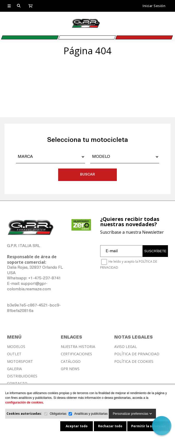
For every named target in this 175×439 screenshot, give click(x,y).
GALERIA (14, 368)
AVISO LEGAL (125, 346)
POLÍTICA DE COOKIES (133, 361)
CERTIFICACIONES (76, 354)
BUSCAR (87, 175)
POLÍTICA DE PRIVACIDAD (136, 354)
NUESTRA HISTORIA (78, 346)
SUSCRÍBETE (155, 251)
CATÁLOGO (71, 361)
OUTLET (14, 354)
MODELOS (16, 346)
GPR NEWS (70, 368)
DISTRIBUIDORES (22, 376)
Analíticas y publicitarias (90, 414)
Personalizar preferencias (132, 414)
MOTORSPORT (20, 361)
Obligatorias (58, 414)
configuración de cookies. (24, 402)
